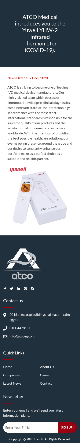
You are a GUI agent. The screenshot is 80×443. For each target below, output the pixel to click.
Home (7, 367)
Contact (46, 383)
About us (47, 367)
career (45, 375)
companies (11, 375)
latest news (12, 383)
